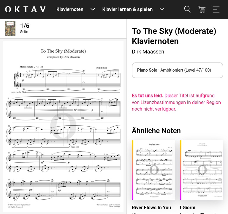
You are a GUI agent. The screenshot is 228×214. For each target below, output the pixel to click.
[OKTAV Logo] (25, 9)
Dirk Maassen (148, 51)
